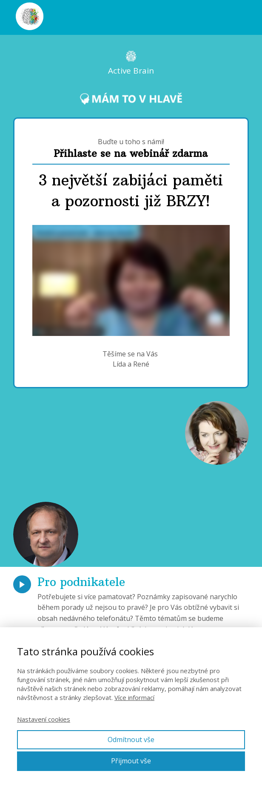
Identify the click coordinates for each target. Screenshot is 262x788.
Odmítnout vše (131, 739)
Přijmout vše (131, 760)
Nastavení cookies (43, 719)
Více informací (134, 697)
